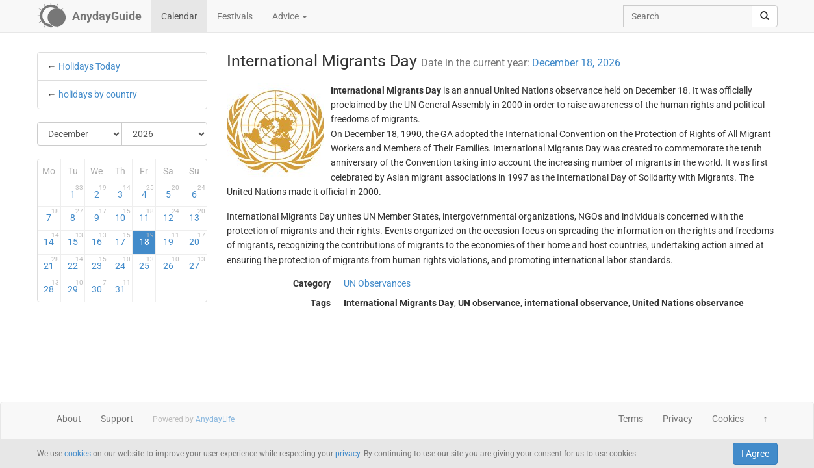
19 (171, 239)
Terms (630, 418)
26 (171, 263)
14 (51, 239)
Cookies (728, 418)
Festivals (235, 16)
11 (147, 215)
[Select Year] (164, 134)
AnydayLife (215, 419)
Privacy (678, 418)
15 (75, 239)
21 (51, 263)
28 (51, 286)
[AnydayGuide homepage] (89, 16)
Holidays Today (89, 66)
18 (147, 239)
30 (99, 286)
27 (197, 263)
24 (123, 263)
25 (147, 263)
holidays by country (97, 94)
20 (197, 239)
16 (99, 239)
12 (171, 215)
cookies (77, 453)
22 (75, 263)
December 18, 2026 (576, 63)
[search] (765, 16)
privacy (347, 453)
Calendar (179, 16)
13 (197, 215)
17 (123, 239)
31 (123, 286)
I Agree (755, 453)
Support (117, 418)
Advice (289, 16)
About (69, 418)
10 (123, 215)
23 (99, 263)
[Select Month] (80, 134)
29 (75, 286)
